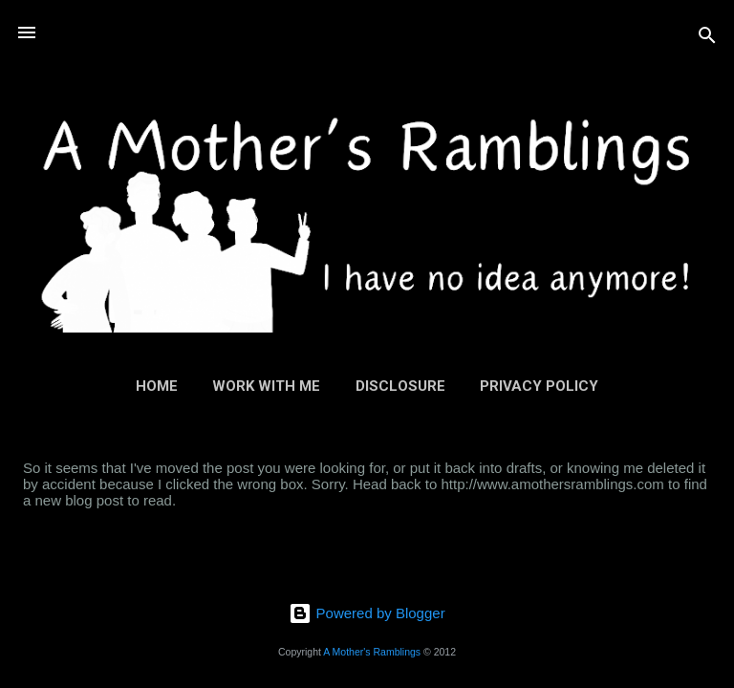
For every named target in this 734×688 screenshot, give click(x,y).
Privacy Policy (539, 386)
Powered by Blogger (366, 613)
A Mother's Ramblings (372, 651)
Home (157, 386)
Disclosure (400, 386)
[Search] (707, 39)
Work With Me (266, 386)
